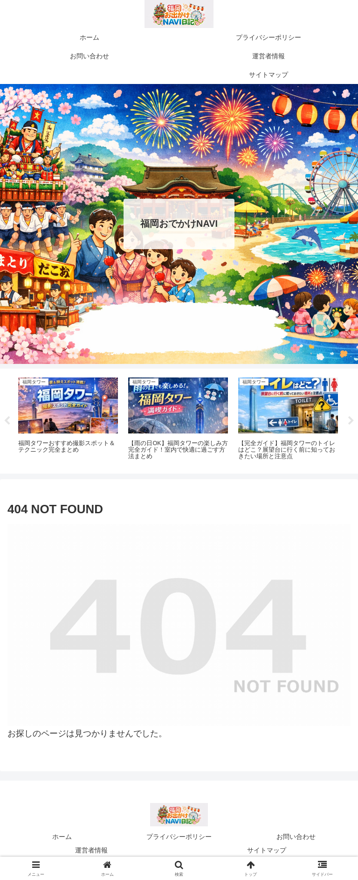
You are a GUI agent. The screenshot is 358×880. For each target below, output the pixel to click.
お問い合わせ (296, 836)
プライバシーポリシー (179, 836)
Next (351, 421)
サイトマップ (266, 850)
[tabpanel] (68, 419)
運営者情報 (91, 850)
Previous (7, 421)
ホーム (62, 836)
